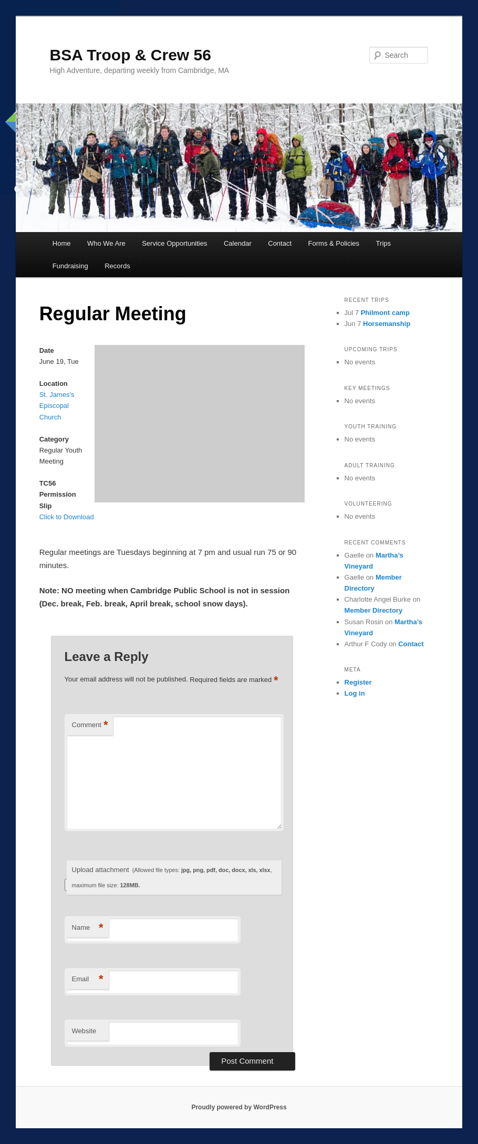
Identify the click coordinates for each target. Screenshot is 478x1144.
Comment (90, 725)
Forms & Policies (334, 243)
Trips (383, 243)
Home (62, 243)
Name (87, 928)
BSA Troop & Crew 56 (130, 55)
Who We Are (106, 243)
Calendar (238, 243)
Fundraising (70, 266)
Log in (355, 693)
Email (87, 979)
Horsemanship (386, 324)
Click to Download (66, 517)
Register (358, 682)
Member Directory (374, 610)
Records (117, 266)
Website (84, 1031)
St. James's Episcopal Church (57, 406)
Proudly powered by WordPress (238, 1107)
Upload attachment (172, 877)
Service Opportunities (174, 243)
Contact (280, 243)
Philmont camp (385, 313)
